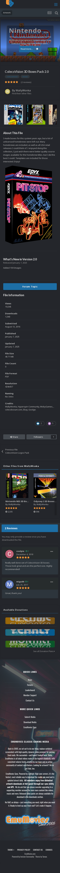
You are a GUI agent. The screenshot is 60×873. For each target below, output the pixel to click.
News (30, 679)
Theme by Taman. (41, 856)
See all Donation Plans (44, 651)
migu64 (20, 581)
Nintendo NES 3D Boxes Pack (20, 501)
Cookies (49, 849)
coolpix (20, 551)
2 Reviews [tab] (11, 528)
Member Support (29, 695)
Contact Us (30, 700)
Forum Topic (30, 286)
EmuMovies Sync (30, 727)
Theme (11, 849)
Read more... (29, 48)
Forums (30, 684)
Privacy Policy (23, 849)
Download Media (30, 722)
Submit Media (30, 716)
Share (14, 437)
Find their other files (21, 93)
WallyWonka (23, 90)
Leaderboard (30, 690)
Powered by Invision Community (23, 856)
